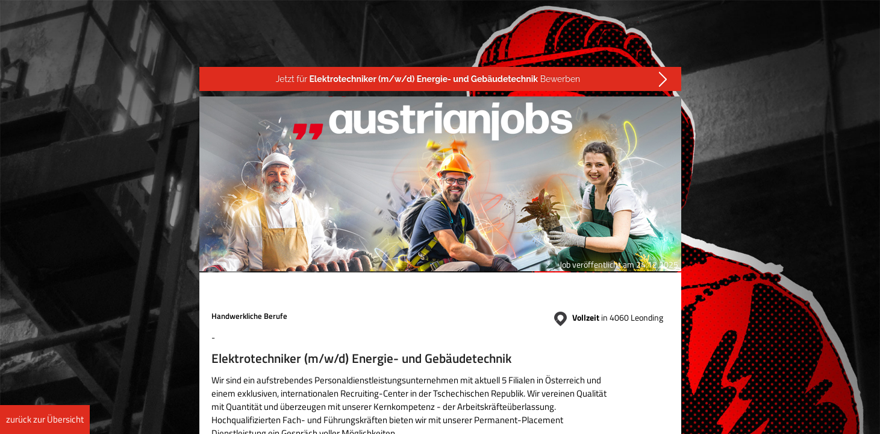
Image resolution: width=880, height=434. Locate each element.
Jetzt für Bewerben (428, 79)
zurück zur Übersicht (45, 419)
